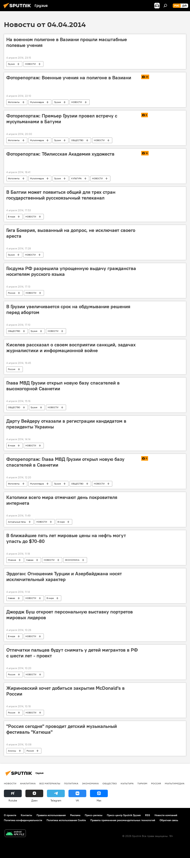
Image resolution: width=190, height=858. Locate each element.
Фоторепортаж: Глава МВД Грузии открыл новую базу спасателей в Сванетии (65, 462)
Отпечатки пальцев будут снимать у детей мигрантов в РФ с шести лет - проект (72, 653)
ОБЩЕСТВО (77, 140)
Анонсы (12, 750)
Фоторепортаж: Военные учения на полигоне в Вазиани (68, 78)
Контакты (26, 815)
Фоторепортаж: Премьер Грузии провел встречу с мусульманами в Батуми (61, 119)
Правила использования (51, 815)
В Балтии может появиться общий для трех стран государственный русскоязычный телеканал (60, 195)
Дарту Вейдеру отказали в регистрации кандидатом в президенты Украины (66, 424)
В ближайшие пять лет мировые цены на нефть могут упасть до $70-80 (66, 538)
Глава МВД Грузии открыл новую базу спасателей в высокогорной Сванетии (63, 386)
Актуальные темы (17, 521)
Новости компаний (166, 815)
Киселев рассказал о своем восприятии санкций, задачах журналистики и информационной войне (71, 347)
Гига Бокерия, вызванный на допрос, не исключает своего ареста (70, 233)
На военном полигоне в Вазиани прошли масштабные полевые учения (66, 42)
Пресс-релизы (93, 815)
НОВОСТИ (30, 64)
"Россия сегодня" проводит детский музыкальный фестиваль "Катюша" (61, 729)
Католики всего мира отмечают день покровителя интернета (61, 500)
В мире (11, 216)
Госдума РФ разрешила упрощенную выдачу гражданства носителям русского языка (71, 271)
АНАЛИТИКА (28, 783)
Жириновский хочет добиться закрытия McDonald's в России (65, 691)
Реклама (75, 815)
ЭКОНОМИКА (72, 560)
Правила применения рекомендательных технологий (122, 820)
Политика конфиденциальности (23, 820)
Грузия (11, 64)
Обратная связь (169, 820)
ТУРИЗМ (142, 783)
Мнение (12, 560)
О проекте (10, 815)
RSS (147, 815)
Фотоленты (14, 102)
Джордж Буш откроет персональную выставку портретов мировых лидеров (69, 615)
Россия (11, 292)
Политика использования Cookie (66, 820)
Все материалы (49, 783)
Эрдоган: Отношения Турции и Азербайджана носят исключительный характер (64, 576)
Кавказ (29, 560)
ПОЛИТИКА (71, 783)
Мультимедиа (37, 102)
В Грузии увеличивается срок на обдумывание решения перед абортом (68, 309)
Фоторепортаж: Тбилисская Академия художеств (60, 154)
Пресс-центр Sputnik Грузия (124, 815)
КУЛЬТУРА (76, 178)
